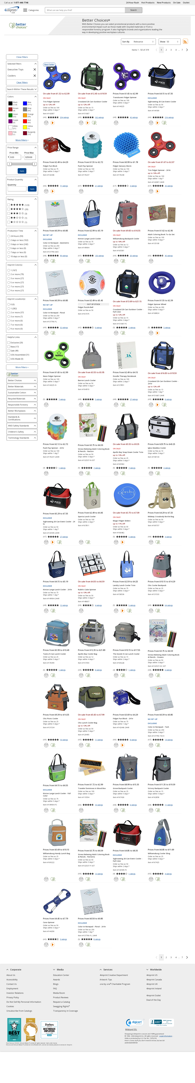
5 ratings (167, 327)
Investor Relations (15, 993)
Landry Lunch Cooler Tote (124, 585)
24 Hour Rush (132, 2)
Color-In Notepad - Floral (54, 312)
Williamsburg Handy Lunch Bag (56, 853)
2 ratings (132, 327)
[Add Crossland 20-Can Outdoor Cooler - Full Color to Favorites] (116, 333)
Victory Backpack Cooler (158, 788)
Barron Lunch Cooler (87, 380)
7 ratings (62, 399)
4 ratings (168, 537)
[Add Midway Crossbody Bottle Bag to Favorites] (151, 542)
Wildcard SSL (131, 1030)
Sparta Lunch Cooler (87, 516)
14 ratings (169, 740)
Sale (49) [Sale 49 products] (14, 350)
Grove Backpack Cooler (123, 788)
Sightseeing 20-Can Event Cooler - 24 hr (59, 522)
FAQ (55, 988)
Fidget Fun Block (50, 166)
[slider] (9, 164)
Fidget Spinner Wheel (157, 304)
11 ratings (99, 740)
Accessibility (12, 979)
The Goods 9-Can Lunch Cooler (126, 654)
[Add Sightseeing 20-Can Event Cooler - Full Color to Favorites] (116, 879)
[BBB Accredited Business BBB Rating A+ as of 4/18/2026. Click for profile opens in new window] (161, 1023)
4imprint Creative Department (114, 975)
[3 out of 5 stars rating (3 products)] (21, 213)
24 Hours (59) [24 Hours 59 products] (17, 236)
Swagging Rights (61, 1006)
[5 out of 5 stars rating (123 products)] (21, 205)
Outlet (187, 2)
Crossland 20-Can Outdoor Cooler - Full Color (128, 310)
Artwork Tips (106, 979)
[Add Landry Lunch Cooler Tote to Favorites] (116, 611)
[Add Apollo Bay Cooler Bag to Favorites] (81, 675)
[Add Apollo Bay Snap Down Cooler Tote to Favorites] (116, 473)
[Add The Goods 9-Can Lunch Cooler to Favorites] (116, 675)
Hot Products (147, 2)
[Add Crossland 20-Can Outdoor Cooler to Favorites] (81, 123)
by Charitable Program (115, 984)
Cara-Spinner (48, 922)
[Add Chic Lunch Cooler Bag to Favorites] (81, 745)
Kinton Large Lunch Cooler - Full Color (57, 794)
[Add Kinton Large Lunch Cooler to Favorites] (81, 261)
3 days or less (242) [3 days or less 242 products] (19, 244)
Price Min (14, 152)
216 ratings (169, 117)
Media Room (59, 993)
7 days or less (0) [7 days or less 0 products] (18, 252)
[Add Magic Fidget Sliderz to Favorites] (116, 542)
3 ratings (133, 186)
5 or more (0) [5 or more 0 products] (17, 320)
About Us (10, 975)
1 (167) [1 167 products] (14, 270)
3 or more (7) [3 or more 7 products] (17, 316)
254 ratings (65, 117)
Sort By (125, 41)
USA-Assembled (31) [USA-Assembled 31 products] (20, 355)
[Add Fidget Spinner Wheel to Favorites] (151, 333)
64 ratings (169, 605)
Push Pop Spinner (85, 166)
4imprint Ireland (153, 988)
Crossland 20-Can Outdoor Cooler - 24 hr (163, 382)
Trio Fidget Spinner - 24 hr (159, 170)
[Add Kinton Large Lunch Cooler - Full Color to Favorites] (46, 810)
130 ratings (99, 255)
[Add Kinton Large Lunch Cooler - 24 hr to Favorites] (46, 611)
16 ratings (64, 740)
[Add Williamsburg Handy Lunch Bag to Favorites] (46, 879)
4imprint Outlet (153, 995)
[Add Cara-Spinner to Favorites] (46, 945)
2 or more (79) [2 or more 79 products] (17, 274)
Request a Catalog (61, 1002)
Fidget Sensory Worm (122, 166)
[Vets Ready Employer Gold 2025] (30, 1030)
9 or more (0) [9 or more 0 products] (17, 328)
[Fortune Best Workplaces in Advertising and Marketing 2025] (14, 1030)
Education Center (61, 975)
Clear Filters (22, 82)
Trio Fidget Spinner (51, 101)
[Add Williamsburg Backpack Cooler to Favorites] (116, 261)
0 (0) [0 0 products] (13, 304)
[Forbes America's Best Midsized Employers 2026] (49, 1030)
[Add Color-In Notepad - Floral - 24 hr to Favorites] (81, 945)
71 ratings (64, 186)
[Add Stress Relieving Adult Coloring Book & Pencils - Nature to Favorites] (81, 473)
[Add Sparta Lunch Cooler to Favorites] (81, 542)
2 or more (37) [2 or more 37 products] (17, 312)
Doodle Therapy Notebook (124, 376)
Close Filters (22, 57)
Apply (22, 171)
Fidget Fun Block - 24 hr (123, 718)
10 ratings (99, 805)
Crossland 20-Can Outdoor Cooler (92, 101)
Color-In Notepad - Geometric (56, 243)
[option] (15, 103)
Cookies (10, 1006)
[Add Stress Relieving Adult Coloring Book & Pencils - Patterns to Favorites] (81, 879)
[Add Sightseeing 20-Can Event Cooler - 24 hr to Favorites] (46, 542)
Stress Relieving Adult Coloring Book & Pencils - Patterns (93, 855)
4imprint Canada (154, 979)
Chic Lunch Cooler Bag (87, 723)
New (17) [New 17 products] (15, 346)
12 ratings (64, 605)
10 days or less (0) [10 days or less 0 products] (19, 256)
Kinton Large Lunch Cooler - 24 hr (57, 589)
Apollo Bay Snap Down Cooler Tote (128, 452)
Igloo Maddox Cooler (157, 448)
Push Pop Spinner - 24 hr (53, 448)
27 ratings (134, 399)
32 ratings (64, 327)
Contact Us (11, 984)
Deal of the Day (153, 1000)
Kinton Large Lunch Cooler (89, 238)
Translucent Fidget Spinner (125, 97)
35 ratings (169, 186)
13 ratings (99, 874)
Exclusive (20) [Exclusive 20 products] (17, 342)
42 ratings (134, 117)
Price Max (29, 152)
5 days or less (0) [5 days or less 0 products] (18, 248)
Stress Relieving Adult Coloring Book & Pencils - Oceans (163, 656)
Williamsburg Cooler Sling (159, 853)
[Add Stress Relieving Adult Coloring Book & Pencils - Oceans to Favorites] (151, 675)
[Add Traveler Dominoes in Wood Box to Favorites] (81, 810)
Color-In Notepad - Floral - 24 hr (92, 926)
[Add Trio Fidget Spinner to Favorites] (46, 123)
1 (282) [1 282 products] (14, 308)
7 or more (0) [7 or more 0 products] (17, 325)
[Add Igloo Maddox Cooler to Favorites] (151, 473)
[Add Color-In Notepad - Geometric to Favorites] (46, 261)
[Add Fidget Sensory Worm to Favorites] (116, 191)
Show (162, 41)
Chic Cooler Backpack (157, 585)
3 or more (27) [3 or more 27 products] (17, 278)
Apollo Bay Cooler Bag (87, 654)
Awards (56, 979)
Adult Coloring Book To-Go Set (161, 234)
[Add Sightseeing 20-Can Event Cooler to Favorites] (151, 123)
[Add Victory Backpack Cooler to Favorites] (151, 810)
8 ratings (168, 399)
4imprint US (151, 975)
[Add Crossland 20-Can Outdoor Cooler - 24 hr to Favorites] (151, 405)
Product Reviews (60, 997)
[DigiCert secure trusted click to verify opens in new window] (135, 1023)
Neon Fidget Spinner (52, 376)
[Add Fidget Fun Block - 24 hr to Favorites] (116, 745)
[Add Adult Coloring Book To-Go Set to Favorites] (151, 261)
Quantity (11, 184)
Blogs (55, 984)
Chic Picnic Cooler (50, 718)
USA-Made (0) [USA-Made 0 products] (17, 359)
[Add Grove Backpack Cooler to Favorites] (116, 810)
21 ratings (99, 186)
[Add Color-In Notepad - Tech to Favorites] (151, 745)
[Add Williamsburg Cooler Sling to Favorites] (151, 879)
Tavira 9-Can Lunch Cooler (54, 654)
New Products (164, 2)
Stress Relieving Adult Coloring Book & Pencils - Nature (93, 450)
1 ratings (62, 468)
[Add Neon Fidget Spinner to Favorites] (46, 405)
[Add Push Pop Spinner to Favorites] (81, 191)
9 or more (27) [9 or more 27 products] (17, 290)
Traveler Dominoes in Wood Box (92, 788)
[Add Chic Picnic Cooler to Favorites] (46, 745)
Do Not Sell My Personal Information (24, 1002)
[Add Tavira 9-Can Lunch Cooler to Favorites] (46, 675)
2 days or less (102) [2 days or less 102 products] (19, 240)
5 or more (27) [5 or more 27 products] (17, 282)
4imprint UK (152, 984)
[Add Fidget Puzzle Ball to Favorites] (81, 333)
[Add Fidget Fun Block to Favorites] (46, 191)
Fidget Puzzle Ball (85, 307)
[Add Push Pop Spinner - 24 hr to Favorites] (46, 473)
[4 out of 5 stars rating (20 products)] (21, 209)
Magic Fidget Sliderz (121, 521)
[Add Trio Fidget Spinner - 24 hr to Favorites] (151, 191)
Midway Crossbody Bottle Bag (161, 516)
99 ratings (64, 255)
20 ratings (134, 255)
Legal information (165, 1036)
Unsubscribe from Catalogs (19, 1011)
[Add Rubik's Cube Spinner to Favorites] (81, 611)
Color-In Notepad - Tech (158, 727)
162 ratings (99, 117)
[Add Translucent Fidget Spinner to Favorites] (116, 123)
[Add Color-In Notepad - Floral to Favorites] (46, 333)
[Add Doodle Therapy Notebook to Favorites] (116, 405)
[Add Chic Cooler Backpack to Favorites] (151, 611)
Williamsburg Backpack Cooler (126, 238)
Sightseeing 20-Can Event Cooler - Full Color (127, 859)
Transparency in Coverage (65, 1011)
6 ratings (98, 327)
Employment (12, 988)
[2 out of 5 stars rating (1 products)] (21, 218)
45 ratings (169, 255)
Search (133, 10)
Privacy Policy (13, 997)
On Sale (176, 2)
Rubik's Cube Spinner (87, 589)
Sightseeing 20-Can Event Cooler (162, 101)
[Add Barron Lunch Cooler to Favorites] (81, 405)
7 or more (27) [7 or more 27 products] (17, 286)
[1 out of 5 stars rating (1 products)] (21, 222)
